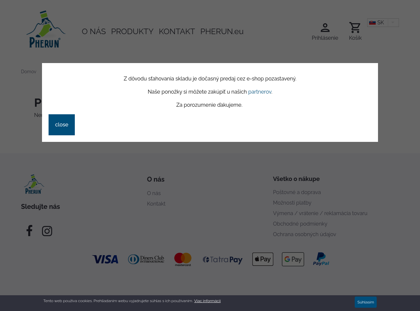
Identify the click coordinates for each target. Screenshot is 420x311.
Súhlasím (365, 303)
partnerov (259, 92)
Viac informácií (207, 302)
